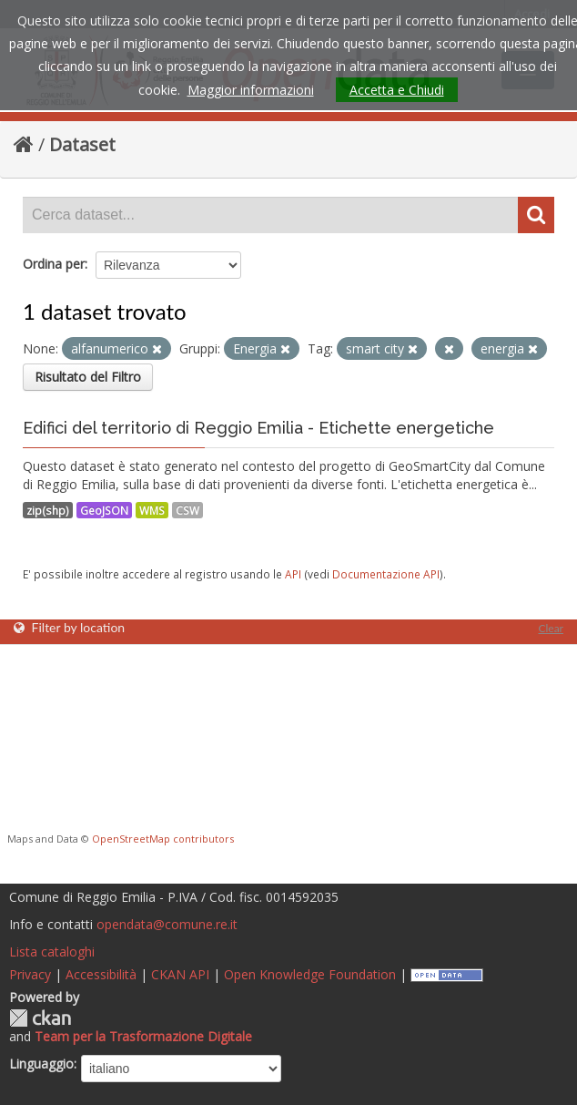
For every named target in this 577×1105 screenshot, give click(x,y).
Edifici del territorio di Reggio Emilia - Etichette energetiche (258, 427)
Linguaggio (41, 1063)
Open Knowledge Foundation (310, 974)
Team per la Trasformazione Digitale (143, 1036)
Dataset (82, 144)
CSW (187, 510)
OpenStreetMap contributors (163, 838)
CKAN (40, 1018)
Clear (550, 628)
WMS (152, 510)
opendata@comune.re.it (167, 924)
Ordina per (54, 263)
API (293, 574)
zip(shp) (47, 510)
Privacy (30, 974)
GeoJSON (104, 510)
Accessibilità (101, 974)
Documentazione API (386, 574)
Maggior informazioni (250, 89)
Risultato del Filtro (88, 376)
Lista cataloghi (52, 951)
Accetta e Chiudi (396, 89)
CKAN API (180, 974)
